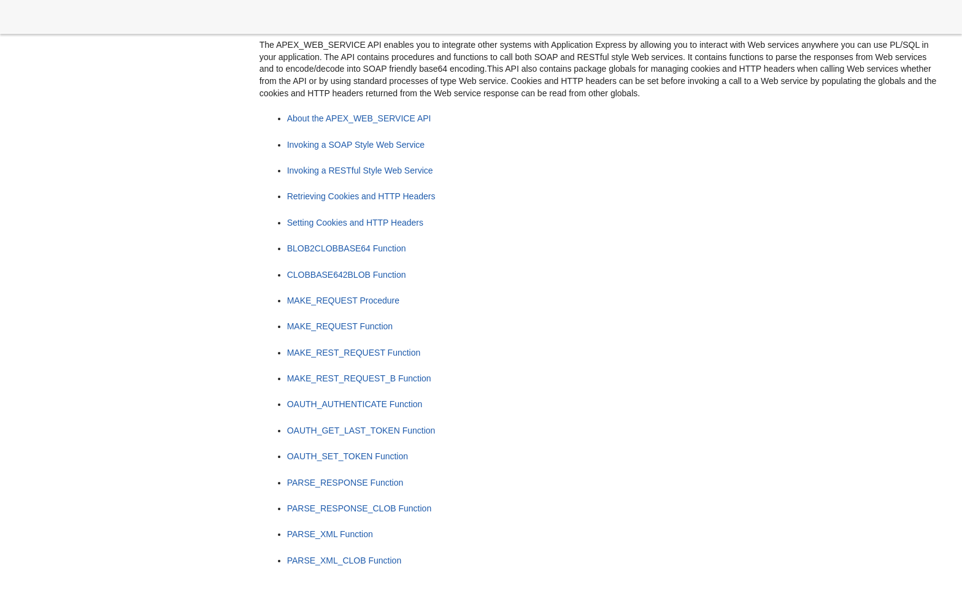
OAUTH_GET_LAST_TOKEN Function (361, 430)
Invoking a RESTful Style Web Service (360, 170)
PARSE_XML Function (330, 534)
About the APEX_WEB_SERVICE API (359, 118)
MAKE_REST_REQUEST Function (354, 352)
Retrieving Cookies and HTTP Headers (361, 196)
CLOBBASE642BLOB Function (346, 275)
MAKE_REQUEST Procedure (343, 300)
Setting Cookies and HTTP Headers (355, 222)
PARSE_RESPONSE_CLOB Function (359, 508)
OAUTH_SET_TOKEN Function (347, 456)
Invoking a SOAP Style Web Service (356, 145)
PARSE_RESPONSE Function (345, 482)
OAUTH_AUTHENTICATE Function (355, 404)
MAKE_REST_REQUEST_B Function (359, 378)
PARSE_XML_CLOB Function (344, 560)
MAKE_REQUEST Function (340, 326)
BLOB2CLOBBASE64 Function (346, 248)
